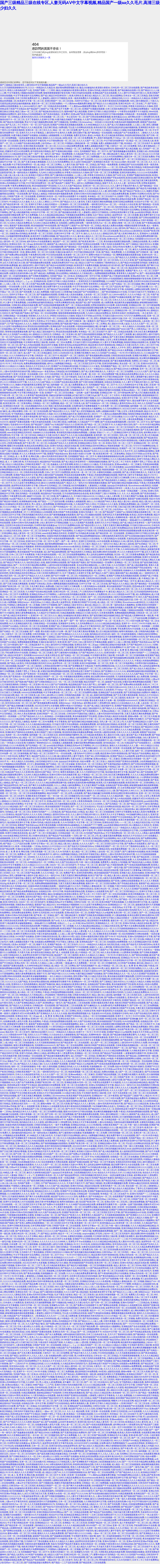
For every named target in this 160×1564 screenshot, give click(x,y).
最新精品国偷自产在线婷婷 (49, 1393)
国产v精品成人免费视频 (44, 273)
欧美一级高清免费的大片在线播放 (83, 98)
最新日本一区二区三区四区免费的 (47, 103)
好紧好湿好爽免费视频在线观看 (55, 671)
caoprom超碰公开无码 (93, 1149)
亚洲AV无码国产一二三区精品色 (144, 652)
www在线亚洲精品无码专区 (19, 432)
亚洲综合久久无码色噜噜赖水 (26, 621)
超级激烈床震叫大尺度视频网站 (68, 1037)
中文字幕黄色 (13, 93)
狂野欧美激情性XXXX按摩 (103, 305)
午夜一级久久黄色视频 (89, 862)
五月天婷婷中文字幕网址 (115, 520)
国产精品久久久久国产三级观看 (117, 334)
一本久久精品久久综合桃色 (133, 326)
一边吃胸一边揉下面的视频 (86, 393)
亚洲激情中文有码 (19, 321)
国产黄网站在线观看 (18, 1257)
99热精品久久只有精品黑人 (81, 273)
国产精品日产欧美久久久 (134, 191)
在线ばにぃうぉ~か (24, 281)
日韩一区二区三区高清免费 (36, 411)
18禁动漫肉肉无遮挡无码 (112, 536)
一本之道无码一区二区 (75, 117)
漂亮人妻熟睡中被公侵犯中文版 (108, 318)
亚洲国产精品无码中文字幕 (111, 289)
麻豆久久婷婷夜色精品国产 (144, 249)
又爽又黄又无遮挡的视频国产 (69, 1210)
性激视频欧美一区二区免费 (102, 1066)
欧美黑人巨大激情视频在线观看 (23, 438)
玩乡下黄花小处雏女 (102, 215)
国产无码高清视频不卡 (23, 377)
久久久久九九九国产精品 (39, 382)
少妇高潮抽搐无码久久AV (36, 406)
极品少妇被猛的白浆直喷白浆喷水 (94, 87)
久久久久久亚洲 (126, 260)
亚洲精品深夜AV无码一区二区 (91, 443)
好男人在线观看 (67, 499)
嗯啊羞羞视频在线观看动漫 (128, 255)
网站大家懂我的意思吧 (72, 729)
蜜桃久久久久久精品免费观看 (141, 339)
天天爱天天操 (23, 952)
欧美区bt (25, 1395)
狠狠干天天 (107, 183)
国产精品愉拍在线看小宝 (129, 90)
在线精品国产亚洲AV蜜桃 (92, 339)
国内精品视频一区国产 (47, 207)
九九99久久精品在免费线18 (51, 172)
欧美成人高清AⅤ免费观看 (47, 358)
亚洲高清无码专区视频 (126, 1162)
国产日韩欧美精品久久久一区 (48, 682)
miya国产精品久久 (17, 499)
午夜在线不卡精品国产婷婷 (50, 1342)
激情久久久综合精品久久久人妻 (92, 191)
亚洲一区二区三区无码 (108, 260)
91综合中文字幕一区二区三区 (44, 212)
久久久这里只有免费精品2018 (13, 326)
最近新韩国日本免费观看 (71, 769)
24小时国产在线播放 (14, 228)
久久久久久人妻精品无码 (111, 98)
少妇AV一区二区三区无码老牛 (121, 427)
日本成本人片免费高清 (10, 249)
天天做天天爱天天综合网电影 (86, 342)
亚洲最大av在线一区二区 (48, 1138)
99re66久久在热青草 (104, 690)
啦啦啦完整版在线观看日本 (147, 337)
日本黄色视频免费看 (110, 1040)
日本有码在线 (121, 931)
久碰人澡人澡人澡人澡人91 (15, 175)
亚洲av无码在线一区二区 (120, 249)
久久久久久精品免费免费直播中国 (142, 236)
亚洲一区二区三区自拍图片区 (74, 1085)
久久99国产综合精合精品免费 (26, 143)
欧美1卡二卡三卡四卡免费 (46, 581)
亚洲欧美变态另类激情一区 (133, 759)
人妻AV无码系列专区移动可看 (16, 371)
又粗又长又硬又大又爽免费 (90, 377)
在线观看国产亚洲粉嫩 (57, 1000)
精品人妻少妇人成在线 (128, 501)
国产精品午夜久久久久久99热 (67, 748)
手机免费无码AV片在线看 (103, 358)
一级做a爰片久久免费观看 (139, 520)
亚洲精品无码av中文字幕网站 (96, 459)
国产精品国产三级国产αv (68, 225)
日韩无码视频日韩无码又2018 (34, 515)
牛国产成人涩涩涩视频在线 (82, 411)
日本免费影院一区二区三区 (144, 987)
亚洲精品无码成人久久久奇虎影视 (93, 817)
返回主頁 (36, 57)
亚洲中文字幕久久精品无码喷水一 (103, 111)
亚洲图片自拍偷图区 (12, 1040)
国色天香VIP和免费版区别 (47, 1202)
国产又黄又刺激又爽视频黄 (33, 162)
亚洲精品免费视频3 (139, 109)
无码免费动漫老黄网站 (10, 841)
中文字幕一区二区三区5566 (23, 435)
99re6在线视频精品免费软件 (144, 1289)
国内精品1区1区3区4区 (110, 265)
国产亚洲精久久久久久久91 (113, 671)
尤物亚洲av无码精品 (18, 233)
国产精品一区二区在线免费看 (44, 313)
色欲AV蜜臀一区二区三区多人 (93, 761)
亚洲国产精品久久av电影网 (122, 756)
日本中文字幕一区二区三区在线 (92, 239)
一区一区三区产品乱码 (39, 125)
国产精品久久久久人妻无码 (72, 202)
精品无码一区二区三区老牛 (42, 260)
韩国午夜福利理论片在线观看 (109, 1011)
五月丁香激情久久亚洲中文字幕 (39, 119)
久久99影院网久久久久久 (16, 907)
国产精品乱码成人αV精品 (146, 247)
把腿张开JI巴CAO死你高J (143, 798)
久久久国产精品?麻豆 (35, 1324)
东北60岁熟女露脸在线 (87, 565)
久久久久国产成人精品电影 (135, 416)
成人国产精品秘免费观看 (73, 220)
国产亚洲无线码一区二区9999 (60, 278)
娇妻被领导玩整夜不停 (60, 981)
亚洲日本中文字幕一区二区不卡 (68, 233)
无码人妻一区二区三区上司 (131, 435)
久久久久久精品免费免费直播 (70, 146)
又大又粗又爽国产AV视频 (132, 496)
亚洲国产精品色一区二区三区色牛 (47, 398)
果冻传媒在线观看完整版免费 (117, 241)
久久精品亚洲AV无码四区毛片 (128, 910)
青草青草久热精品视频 (68, 477)
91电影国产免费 (14, 347)
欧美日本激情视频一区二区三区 (135, 639)
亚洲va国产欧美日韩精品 (82, 114)
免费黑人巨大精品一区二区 (52, 199)
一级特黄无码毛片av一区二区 (103, 204)
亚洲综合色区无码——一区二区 (104, 167)
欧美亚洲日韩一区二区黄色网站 (17, 403)
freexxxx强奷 (120, 162)
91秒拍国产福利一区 (18, 1048)
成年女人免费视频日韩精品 (89, 183)
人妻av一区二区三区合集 (97, 268)
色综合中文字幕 (112, 549)
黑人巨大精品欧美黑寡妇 (113, 135)
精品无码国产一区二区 (15, 520)
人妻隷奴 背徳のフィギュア (100, 432)
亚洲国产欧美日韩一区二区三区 (14, 586)
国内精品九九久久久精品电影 (54, 159)
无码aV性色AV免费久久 (123, 247)
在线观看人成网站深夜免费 (71, 223)
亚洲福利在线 (40, 281)
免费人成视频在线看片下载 (111, 143)
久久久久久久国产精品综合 (69, 186)
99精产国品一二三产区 (43, 1385)
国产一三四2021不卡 (18, 1363)
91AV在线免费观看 (98, 350)
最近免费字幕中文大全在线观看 (57, 286)
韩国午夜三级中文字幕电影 (130, 475)
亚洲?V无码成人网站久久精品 (32, 1053)
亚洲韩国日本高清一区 (148, 127)
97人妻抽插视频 (34, 499)
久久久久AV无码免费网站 (111, 156)
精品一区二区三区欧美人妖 (141, 141)
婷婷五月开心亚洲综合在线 (27, 570)
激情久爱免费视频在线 (25, 613)
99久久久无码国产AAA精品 (15, 334)
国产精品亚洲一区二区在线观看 (110, 533)
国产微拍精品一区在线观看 (100, 133)
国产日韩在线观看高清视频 (90, 334)
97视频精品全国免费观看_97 (13, 512)
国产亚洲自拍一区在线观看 (25, 329)
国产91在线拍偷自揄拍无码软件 (139, 536)
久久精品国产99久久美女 (84, 154)
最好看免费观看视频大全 (67, 87)
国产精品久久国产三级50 (103, 573)
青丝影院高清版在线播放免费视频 (72, 432)
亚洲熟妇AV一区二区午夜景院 (141, 469)
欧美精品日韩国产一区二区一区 (101, 621)
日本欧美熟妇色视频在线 (127, 358)
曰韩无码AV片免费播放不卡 (33, 337)
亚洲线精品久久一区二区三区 (117, 180)
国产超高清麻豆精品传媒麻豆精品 (123, 483)
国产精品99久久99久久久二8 (129, 790)
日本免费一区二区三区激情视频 (115, 406)
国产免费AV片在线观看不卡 (96, 740)
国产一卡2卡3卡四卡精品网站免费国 (29, 565)
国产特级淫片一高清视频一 (140, 626)
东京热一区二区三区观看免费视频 (129, 554)
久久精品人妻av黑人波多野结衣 (56, 602)
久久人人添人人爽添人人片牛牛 (45, 202)
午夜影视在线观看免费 (131, 395)
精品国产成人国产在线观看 (81, 159)
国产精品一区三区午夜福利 (64, 377)
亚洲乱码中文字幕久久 (77, 557)
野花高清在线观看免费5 (38, 326)
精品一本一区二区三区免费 (65, 130)
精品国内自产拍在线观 (56, 284)
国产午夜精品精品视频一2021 (65, 151)
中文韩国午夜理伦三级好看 (35, 342)
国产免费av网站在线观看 (16, 255)
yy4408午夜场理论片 (109, 989)
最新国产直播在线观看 (20, 225)
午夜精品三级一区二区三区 (120, 767)
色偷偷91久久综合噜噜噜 (44, 432)
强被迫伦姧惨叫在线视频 (109, 390)
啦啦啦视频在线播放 (144, 138)
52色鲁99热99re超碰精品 (118, 546)
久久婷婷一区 (32, 1382)
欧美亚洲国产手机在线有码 (113, 178)
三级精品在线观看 (139, 241)
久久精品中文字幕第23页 (85, 530)
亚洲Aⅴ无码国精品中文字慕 (12, 183)
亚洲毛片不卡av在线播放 (79, 1241)
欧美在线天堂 (100, 127)
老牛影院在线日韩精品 (40, 151)
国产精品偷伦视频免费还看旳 (99, 859)
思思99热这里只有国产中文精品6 (20, 361)
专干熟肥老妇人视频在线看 (23, 414)
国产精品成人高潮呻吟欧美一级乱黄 (67, 300)
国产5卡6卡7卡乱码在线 (115, 936)
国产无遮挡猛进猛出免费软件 (137, 692)
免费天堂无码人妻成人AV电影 (87, 135)
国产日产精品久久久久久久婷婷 (17, 209)
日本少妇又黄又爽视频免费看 (116, 774)
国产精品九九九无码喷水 (126, 257)
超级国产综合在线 (113, 682)
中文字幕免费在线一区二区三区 (61, 141)
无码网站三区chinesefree (80, 122)
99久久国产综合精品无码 (34, 270)
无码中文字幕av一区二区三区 (88, 101)
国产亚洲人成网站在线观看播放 (56, 820)
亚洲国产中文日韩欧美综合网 (22, 1093)
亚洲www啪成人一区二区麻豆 (134, 390)
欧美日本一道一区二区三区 (83, 472)
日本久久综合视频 (70, 400)
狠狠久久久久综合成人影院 (55, 138)
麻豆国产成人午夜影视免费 (138, 735)
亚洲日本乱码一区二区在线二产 (132, 103)
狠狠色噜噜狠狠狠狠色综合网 (71, 313)
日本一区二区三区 (42, 708)
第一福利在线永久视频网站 (25, 172)
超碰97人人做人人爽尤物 (119, 642)
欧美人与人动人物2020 (135, 488)
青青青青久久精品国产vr (127, 273)
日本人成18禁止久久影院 (52, 695)
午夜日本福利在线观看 (81, 93)
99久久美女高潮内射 (91, 480)
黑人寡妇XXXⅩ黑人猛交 (100, 247)
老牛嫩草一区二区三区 (109, 326)
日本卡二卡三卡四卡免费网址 (145, 1560)
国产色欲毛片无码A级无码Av (81, 846)
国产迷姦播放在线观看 (47, 294)
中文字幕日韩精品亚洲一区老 (87, 252)
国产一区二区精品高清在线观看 (52, 106)
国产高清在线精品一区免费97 (56, 114)
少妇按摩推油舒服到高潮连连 (40, 302)
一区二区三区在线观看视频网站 (71, 554)
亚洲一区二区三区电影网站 (69, 387)
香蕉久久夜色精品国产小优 (19, 90)
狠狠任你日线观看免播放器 (95, 1037)
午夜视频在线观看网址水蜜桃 (78, 215)
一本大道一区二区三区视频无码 (65, 796)
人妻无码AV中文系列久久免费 (58, 133)
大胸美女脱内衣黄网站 (148, 440)
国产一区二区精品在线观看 (77, 305)
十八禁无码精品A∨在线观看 (39, 512)
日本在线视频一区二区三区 (51, 117)
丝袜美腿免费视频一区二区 (139, 130)
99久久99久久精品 (51, 480)
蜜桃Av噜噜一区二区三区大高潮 (83, 188)
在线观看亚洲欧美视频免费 (49, 931)
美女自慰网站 (116, 95)
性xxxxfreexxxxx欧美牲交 (131, 231)
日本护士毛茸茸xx (37, 321)
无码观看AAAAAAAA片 (145, 239)
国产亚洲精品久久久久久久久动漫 (73, 634)
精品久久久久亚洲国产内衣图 (28, 1472)
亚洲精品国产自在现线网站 (54, 751)
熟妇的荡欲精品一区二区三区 (113, 568)
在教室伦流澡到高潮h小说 (64, 239)
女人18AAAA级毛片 (28, 106)
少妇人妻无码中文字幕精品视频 (54, 522)
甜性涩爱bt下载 (80, 133)
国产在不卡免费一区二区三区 (68, 109)
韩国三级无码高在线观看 (59, 406)
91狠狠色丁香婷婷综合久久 (107, 263)
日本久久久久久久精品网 (123, 300)
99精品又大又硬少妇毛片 (127, 345)
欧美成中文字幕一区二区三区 (30, 101)
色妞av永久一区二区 (142, 1549)
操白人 (36, 188)
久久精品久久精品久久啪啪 (114, 130)
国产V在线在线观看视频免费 (52, 305)
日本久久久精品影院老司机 (15, 154)
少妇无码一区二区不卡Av (138, 422)
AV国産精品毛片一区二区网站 (93, 324)
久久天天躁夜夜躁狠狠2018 (25, 740)
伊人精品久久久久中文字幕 (57, 968)
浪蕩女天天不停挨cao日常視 (16, 260)
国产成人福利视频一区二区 (55, 385)
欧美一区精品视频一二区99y (134, 491)
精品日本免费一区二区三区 (147, 1401)
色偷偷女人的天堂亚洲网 (44, 217)
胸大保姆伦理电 (28, 249)
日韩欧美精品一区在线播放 (15, 316)
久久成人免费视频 (41, 292)
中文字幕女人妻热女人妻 (57, 321)
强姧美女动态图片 (49, 451)
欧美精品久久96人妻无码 (114, 228)
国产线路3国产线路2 (20, 313)
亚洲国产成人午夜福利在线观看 (115, 276)
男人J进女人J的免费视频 (43, 504)
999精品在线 (110, 1019)
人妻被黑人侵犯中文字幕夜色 (54, 98)
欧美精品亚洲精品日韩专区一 (111, 488)
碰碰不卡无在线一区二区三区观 (41, 496)
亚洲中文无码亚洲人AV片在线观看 (94, 541)
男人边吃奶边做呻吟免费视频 (100, 554)
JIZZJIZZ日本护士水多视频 (134, 408)
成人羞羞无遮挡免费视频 (30, 690)
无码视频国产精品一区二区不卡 (94, 151)
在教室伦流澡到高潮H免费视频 (77, 650)
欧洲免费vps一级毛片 (52, 1003)
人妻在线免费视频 (134, 419)
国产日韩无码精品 (132, 867)
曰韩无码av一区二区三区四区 (13, 544)
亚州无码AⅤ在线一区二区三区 (18, 703)
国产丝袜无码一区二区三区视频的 (48, 257)
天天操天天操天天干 (137, 292)
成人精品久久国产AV (84, 263)
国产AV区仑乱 (119, 175)
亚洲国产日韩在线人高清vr (67, 379)
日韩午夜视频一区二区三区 (31, 1114)
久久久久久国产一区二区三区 (89, 141)
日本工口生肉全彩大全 (63, 353)
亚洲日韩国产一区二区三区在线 (59, 101)
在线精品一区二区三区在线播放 (109, 467)
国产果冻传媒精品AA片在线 (114, 292)
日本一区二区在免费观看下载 (105, 374)
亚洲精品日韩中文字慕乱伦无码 (128, 432)
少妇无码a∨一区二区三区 (52, 143)
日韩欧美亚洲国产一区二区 (37, 464)
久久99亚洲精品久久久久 (95, 125)
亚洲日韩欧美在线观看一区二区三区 (39, 146)
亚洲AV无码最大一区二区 (90, 512)
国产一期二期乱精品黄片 (108, 154)
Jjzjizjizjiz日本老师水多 (117, 485)
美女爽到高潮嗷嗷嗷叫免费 (105, 1111)
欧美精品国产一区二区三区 (89, 668)
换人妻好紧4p (23, 1019)
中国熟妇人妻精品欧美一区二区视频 (81, 143)
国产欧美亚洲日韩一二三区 (90, 241)
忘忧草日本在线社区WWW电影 (19, 525)
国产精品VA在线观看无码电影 (133, 263)
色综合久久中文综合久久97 (37, 366)
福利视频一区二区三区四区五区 (144, 406)
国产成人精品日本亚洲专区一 (74, 461)
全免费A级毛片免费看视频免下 (86, 406)
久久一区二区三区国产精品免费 (30, 284)
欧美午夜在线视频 (55, 337)
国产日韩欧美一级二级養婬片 (82, 321)
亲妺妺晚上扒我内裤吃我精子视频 (101, 220)
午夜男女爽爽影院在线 (20, 186)
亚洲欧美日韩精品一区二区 (71, 740)
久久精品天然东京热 (12, 530)
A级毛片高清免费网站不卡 (125, 597)
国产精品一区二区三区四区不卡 (98, 424)
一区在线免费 (21, 194)
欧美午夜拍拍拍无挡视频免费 (115, 101)
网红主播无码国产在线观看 (35, 347)
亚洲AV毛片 (104, 188)
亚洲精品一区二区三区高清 (127, 562)
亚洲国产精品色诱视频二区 (108, 1074)
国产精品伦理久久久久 (66, 236)
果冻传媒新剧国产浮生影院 (44, 186)
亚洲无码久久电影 (43, 377)
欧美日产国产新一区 (97, 875)
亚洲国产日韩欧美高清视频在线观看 (66, 125)
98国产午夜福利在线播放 (50, 438)
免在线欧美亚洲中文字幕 (116, 772)
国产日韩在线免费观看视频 (98, 117)
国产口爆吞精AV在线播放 (61, 175)
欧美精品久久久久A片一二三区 (114, 1239)
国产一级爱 (35, 631)
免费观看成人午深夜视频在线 (59, 679)
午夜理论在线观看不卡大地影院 (133, 111)
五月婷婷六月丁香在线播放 (31, 1252)
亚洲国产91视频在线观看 (93, 109)
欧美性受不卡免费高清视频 (43, 236)
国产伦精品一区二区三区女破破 (126, 284)
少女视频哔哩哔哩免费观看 (17, 236)
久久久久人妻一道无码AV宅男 (127, 183)
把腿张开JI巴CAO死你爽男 (17, 151)
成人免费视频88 (143, 594)
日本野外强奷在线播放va (128, 220)
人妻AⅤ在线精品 (134, 480)
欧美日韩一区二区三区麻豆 (126, 912)
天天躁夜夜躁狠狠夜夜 (125, 676)
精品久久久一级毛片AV (37, 390)
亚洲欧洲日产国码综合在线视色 (19, 732)
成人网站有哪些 (15, 411)
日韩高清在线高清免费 (121, 355)
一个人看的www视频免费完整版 (77, 103)
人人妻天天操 (69, 164)
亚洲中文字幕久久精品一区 (20, 708)
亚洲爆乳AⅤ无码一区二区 (124, 1191)
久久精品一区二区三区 (21, 257)
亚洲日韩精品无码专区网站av (71, 207)
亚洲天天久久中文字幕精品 (31, 133)
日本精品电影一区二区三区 (61, 674)
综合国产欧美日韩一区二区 (65, 817)
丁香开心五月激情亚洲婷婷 (12, 130)
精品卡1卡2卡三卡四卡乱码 (34, 939)
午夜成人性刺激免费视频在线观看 (102, 475)
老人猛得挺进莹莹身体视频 (132, 1151)
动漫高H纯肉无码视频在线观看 (61, 536)
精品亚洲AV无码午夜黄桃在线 (142, 268)
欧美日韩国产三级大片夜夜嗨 (50, 148)
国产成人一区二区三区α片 (23, 782)
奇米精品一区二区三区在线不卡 (138, 143)
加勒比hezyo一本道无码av (43, 371)
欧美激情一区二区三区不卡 (75, 255)
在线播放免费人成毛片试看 (90, 610)
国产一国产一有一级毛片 (40, 154)
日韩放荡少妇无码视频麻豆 (63, 308)
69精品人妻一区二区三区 (14, 1172)
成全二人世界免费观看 (10, 637)
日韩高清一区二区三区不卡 (37, 228)
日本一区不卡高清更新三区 (51, 374)
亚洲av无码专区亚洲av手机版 (40, 1294)
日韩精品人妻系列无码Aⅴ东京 (24, 117)
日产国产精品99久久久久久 (102, 257)
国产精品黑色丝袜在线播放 (80, 570)
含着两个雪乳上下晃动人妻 (129, 196)
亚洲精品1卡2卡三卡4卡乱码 (77, 1244)
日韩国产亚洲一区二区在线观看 (21, 196)
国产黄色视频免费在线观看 (38, 263)
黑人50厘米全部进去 (46, 509)
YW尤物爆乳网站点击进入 (137, 814)
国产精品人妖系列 (50, 499)
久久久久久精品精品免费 (14, 1281)
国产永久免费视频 (29, 215)
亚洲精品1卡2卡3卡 (38, 459)
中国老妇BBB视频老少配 (73, 209)
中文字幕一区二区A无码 (14, 300)
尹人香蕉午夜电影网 (103, 138)
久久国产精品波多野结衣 (103, 148)
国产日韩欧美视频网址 (39, 276)
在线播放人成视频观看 (49, 135)
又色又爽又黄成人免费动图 (55, 127)
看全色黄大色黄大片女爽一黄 (77, 374)
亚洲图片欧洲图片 (82, 353)
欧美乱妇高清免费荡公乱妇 (131, 374)
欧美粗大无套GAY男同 (39, 175)
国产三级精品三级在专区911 (139, 244)
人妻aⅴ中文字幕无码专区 (65, 329)
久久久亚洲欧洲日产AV (149, 589)
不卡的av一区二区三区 (123, 138)
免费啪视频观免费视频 (98, 199)
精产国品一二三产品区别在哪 (135, 286)
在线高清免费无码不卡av (63, 263)
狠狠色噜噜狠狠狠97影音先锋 (56, 93)
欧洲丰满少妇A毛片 (86, 1422)
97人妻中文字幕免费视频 (36, 231)
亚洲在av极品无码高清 (139, 1183)
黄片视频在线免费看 (122, 1488)
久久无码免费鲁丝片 (112, 408)
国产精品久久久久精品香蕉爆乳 (140, 228)
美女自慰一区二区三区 (137, 162)
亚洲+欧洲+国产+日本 (67, 642)
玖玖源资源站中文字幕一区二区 (127, 960)
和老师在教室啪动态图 (135, 135)
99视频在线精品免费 (122, 859)
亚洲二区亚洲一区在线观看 (25, 374)
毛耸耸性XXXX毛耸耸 (20, 424)
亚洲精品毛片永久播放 (58, 1263)
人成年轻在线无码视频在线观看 (21, 148)
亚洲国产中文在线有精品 (34, 278)
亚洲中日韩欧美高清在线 (50, 170)
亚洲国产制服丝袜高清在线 (139, 175)
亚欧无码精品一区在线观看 (41, 369)
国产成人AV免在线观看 (29, 345)
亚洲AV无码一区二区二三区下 (119, 443)
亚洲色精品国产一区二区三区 (93, 942)
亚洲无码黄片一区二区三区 (116, 652)
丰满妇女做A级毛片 (64, 252)
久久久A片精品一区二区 (139, 294)
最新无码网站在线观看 (56, 562)
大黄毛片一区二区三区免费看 (123, 146)
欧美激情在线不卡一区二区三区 (97, 509)
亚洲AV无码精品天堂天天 (145, 541)
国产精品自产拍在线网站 (61, 530)
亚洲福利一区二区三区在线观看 (74, 204)
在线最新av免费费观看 (45, 942)
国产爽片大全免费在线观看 (41, 785)
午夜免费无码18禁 (37, 255)
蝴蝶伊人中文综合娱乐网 (122, 1401)
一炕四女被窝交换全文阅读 (29, 138)
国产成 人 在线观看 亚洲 (63, 952)
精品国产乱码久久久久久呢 (96, 451)
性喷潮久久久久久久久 (39, 316)
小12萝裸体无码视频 (149, 777)
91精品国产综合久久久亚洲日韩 (69, 424)
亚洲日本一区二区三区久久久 (38, 130)
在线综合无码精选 (112, 382)
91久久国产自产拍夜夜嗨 (56, 684)
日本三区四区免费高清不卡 (27, 98)
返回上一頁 (45, 57)
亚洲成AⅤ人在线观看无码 (97, 891)
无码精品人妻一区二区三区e (18, 812)
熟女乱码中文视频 (49, 345)
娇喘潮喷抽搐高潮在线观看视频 (141, 671)
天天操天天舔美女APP (23, 268)
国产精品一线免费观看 (62, 154)
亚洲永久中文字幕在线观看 (49, 1093)
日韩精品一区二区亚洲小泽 (29, 297)
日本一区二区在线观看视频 (135, 318)
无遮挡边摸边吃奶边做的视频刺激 (15, 103)
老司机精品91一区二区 (113, 743)
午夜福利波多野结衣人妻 (32, 1496)
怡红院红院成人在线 (124, 207)
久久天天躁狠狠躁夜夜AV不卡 (52, 1119)
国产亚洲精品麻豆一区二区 (94, 748)
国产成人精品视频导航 (19, 212)
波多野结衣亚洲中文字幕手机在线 (69, 369)
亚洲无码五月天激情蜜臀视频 (92, 281)
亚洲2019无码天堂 (149, 363)
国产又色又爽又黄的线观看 (125, 695)
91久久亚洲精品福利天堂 (65, 414)
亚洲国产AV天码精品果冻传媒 (64, 366)
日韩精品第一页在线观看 (135, 114)
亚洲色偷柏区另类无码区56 (84, 488)
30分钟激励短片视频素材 (22, 546)
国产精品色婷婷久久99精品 (116, 308)
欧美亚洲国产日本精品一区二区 (76, 987)
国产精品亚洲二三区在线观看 (34, 841)
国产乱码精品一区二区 (145, 544)
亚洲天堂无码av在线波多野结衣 (73, 345)
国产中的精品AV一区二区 (97, 403)
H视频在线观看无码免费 (31, 93)
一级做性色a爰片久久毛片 (68, 886)
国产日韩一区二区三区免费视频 (104, 172)
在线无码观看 (122, 305)
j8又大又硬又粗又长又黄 (14, 263)
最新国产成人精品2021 (57, 244)
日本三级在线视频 (89, 260)
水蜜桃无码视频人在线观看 (12, 379)
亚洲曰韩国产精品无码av (109, 939)
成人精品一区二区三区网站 (49, 164)
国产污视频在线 (61, 122)
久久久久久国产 (141, 371)
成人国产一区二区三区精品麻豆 (33, 180)
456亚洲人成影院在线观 (104, 732)
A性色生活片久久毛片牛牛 (121, 451)
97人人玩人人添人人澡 (64, 777)
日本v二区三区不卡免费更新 (57, 472)
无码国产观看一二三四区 (44, 90)
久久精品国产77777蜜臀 (88, 422)
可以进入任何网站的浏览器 (80, 127)
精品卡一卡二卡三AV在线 (46, 700)
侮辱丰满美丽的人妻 (131, 578)
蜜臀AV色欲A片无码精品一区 (102, 255)
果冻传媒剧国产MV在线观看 (43, 225)
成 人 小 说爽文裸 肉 (14, 461)
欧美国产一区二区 (27, 944)
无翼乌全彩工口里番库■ (61, 228)
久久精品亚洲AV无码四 (76, 199)
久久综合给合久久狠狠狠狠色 (95, 217)
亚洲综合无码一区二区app (21, 244)
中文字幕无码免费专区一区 (116, 141)
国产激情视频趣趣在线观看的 (122, 151)
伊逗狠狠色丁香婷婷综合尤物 (58, 995)
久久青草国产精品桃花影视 (35, 395)
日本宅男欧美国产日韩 (131, 788)
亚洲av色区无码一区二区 (142, 276)
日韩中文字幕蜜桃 (49, 605)
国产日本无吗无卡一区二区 (91, 520)
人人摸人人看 (139, 125)
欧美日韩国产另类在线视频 (65, 512)
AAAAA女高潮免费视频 (31, 692)
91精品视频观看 (85, 435)
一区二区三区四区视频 (72, 682)
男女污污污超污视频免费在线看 (39, 122)
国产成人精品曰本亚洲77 (11, 655)
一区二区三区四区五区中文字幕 (86, 363)
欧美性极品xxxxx (119, 117)
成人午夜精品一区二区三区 (90, 774)
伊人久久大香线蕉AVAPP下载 (13, 382)
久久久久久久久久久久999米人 (14, 369)
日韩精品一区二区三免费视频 (77, 148)
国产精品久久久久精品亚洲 (105, 103)
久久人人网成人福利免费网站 (75, 737)
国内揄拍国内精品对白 (22, 1133)
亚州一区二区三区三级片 (24, 318)
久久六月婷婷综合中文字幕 (60, 347)
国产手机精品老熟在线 (122, 119)
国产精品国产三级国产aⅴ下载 (40, 109)
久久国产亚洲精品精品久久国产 (97, 119)
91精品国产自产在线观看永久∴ (127, 133)
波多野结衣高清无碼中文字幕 (24, 485)
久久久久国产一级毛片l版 (111, 867)
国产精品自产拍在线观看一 (59, 289)
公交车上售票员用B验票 (31, 286)
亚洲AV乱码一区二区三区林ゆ (120, 239)
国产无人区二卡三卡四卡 (16, 125)
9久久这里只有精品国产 (81, 162)
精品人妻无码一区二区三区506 (27, 533)
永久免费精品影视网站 (51, 350)
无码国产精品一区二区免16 (62, 276)
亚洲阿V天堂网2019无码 (141, 194)
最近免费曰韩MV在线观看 (37, 408)
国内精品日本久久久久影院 (23, 477)
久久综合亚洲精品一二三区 (31, 178)
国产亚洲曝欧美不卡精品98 (80, 666)
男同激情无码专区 (62, 907)
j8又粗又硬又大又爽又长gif (84, 395)
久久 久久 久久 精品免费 (128, 493)
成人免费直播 (107, 302)
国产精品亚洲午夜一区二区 (15, 204)
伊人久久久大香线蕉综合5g (80, 1361)
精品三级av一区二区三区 (26, 111)
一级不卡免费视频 (61, 1125)
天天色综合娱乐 (32, 461)
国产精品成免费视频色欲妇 (88, 536)
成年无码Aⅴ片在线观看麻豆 (29, 114)
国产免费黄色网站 (149, 838)
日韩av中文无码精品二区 (71, 297)
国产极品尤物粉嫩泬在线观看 (63, 408)
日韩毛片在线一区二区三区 (86, 902)
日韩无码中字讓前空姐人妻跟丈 (54, 188)
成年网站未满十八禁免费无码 (141, 117)
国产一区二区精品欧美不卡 (31, 645)
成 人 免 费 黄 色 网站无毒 (27, 456)
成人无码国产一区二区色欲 (94, 387)
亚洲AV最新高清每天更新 (138, 679)
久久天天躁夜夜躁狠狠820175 (13, 87)
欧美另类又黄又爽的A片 (101, 960)
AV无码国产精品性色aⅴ (94, 833)
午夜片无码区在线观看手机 (19, 188)
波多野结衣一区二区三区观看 (125, 215)
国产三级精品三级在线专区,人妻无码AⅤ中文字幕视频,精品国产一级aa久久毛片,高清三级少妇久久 (44, 85)
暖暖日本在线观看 (15, 446)
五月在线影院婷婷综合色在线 (75, 493)
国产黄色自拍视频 (140, 955)
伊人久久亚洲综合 (23, 568)
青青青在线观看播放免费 (16, 331)
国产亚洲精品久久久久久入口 (52, 557)
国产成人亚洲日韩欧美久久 (76, 167)
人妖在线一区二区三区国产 (96, 294)
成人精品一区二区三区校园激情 (52, 467)
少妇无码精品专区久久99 (46, 761)
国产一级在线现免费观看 (72, 1289)
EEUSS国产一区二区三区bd (93, 796)
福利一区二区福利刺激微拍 (15, 276)
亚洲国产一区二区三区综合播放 (91, 329)
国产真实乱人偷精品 (38, 194)
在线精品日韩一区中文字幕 (88, 276)
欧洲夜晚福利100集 (28, 501)
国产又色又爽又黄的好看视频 (31, 156)
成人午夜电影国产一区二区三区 (100, 207)
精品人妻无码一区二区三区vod (134, 154)
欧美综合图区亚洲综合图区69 (139, 178)
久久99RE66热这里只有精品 (133, 549)
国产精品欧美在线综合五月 (51, 111)
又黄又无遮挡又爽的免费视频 (99, 202)
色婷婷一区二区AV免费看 (60, 342)
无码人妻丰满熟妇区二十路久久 (144, 101)
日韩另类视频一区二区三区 (90, 517)
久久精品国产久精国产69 (44, 387)
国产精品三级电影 (36, 544)
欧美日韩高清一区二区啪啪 (47, 427)
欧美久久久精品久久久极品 (96, 297)
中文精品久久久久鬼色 (19, 202)
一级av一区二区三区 (118, 268)
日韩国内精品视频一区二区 (80, 318)
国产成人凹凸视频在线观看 (119, 125)
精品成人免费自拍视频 (112, 225)
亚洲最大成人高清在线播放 (70, 294)
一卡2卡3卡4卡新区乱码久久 (130, 353)
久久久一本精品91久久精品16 (41, 87)
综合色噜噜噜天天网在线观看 (135, 934)
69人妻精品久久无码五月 (73, 268)
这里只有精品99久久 (52, 400)
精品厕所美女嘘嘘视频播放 (126, 302)
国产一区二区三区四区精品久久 (136, 159)
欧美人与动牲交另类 (86, 1011)
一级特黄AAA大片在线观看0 (18, 1088)
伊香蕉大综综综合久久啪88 (140, 106)
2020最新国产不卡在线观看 (75, 947)
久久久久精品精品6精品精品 (51, 215)
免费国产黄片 (131, 270)
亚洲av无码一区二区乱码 (52, 448)
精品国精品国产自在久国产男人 (121, 329)
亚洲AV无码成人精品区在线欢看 (102, 90)
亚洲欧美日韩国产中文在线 (84, 602)
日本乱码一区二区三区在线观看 (125, 87)
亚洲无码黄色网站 (128, 172)
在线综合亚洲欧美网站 (31, 637)
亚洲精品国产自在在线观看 (104, 93)
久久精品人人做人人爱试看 (107, 496)
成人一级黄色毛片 (51, 297)
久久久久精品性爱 (115, 796)
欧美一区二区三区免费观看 (80, 138)
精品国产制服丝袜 (84, 777)
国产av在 (23, 785)
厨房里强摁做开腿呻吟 (69, 735)
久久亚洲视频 (66, 135)
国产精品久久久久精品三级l (121, 584)
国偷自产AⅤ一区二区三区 (16, 790)
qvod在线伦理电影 (143, 212)
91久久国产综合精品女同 (66, 862)
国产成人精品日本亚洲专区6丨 (54, 95)
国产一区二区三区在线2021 (55, 780)
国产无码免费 (25, 292)
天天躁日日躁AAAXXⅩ (30, 159)
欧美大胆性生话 (76, 95)
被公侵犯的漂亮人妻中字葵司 (32, 265)
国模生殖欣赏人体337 (87, 414)
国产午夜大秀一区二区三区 (35, 443)
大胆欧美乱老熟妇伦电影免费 (122, 199)
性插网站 (66, 438)
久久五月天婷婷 (10, 1300)
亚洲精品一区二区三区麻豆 (94, 546)
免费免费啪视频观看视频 (35, 363)
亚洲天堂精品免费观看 (123, 202)
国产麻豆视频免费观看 (120, 361)
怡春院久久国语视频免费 (52, 247)
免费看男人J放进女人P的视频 (44, 660)
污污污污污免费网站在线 (135, 316)
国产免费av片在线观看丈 (14, 390)
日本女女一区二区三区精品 (135, 95)
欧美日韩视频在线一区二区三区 (69, 549)
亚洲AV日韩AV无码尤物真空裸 (87, 194)
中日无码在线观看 (54, 255)
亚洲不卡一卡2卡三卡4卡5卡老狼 (112, 106)
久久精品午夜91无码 (58, 231)
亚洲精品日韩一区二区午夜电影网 (144, 305)
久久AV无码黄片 (118, 565)
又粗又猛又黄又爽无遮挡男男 (144, 180)
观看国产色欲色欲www (57, 454)
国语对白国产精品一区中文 (124, 581)
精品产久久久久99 (69, 435)
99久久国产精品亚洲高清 (93, 687)
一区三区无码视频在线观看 (102, 1016)
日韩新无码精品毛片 (64, 528)
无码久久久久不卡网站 (38, 1034)
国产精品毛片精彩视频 (13, 122)
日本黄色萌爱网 (106, 613)
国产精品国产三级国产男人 (63, 183)
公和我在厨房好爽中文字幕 (121, 212)
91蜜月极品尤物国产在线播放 (68, 119)
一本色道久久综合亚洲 (103, 122)
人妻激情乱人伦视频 (97, 485)
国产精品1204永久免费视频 (87, 178)
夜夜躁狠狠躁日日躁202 (134, 170)
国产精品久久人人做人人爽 (80, 751)
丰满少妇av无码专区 (85, 923)
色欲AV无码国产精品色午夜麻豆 (129, 1066)
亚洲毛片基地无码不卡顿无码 (32, 141)
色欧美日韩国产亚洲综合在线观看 (84, 244)
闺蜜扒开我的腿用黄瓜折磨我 (46, 324)
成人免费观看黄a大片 (78, 385)
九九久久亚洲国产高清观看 (81, 522)
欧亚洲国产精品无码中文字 (76, 257)
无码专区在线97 (119, 313)
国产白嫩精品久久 (31, 247)
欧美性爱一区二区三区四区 (41, 233)
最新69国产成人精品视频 (75, 111)
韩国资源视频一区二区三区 (120, 446)
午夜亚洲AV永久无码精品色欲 (13, 886)
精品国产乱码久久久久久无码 (22, 727)
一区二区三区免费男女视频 (12, 408)
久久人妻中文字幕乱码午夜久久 (132, 93)
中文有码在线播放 (148, 958)
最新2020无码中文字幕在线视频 (109, 114)
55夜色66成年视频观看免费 (126, 122)
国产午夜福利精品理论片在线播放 (113, 1273)
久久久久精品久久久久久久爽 (35, 865)
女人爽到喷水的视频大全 (22, 700)
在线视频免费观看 (88, 724)
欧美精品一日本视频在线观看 (41, 191)
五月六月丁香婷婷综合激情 (41, 777)
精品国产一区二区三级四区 (65, 241)
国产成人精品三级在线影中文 (32, 289)
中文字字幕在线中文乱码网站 (26, 95)
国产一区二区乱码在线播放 (90, 180)
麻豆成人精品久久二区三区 (97, 95)
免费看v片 (21, 854)
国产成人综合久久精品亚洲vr (85, 289)
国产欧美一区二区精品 (86, 164)
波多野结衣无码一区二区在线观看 (52, 318)
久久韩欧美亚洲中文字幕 (20, 217)
